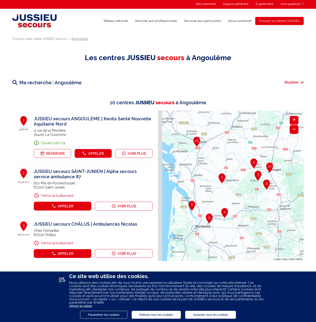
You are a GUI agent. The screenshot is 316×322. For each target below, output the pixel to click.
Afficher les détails (80, 306)
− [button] (294, 129)
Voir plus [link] (134, 153)
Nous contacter (240, 21)
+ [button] (294, 120)
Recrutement (206, 4)
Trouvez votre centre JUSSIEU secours (39, 39)
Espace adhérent (236, 4)
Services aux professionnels (156, 21)
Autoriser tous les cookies (210, 315)
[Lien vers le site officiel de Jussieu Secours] (34, 21)
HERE (299, 259)
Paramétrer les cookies (103, 315)
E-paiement (264, 4)
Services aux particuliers (202, 21)
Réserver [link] (52, 153)
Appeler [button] (93, 153)
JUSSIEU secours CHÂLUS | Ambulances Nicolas (85, 224)
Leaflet (277, 259)
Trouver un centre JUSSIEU (279, 21)
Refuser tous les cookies (156, 315)
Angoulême (79, 39)
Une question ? (291, 4)
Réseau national (116, 21)
